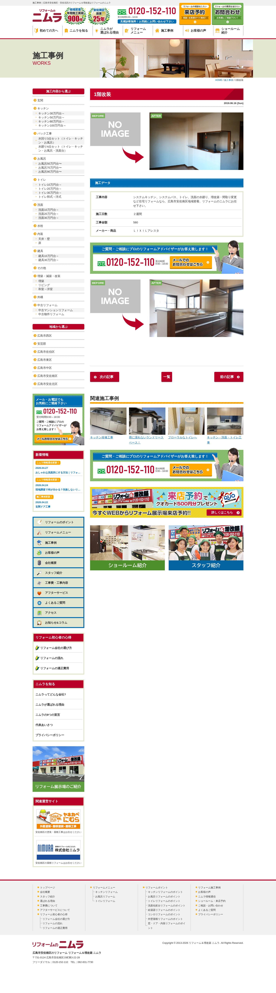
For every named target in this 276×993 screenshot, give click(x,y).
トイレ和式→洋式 (49, 196)
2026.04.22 (58, 502)
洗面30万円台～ (48, 217)
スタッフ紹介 (49, 572)
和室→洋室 (45, 289)
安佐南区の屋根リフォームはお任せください (58, 852)
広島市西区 (44, 335)
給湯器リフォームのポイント (164, 910)
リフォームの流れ (51, 658)
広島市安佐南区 (47, 375)
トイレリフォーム (105, 901)
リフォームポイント (156, 887)
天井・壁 (44, 238)
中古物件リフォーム (51, 314)
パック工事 (44, 133)
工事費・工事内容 (52, 582)
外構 (40, 297)
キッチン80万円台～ (51, 121)
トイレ (41, 179)
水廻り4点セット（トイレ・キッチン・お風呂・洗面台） (60, 148)
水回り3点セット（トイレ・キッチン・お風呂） (60, 140)
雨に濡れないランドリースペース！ (147, 426)
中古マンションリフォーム (55, 310)
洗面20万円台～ (48, 213)
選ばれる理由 (47, 901)
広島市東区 (44, 359)
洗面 (40, 204)
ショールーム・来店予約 (212, 901)
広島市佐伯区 (46, 351)
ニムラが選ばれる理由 (107, 30)
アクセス (46, 612)
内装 (40, 233)
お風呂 (41, 158)
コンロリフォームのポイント (164, 914)
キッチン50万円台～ (51, 117)
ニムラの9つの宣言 (47, 714)
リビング (44, 285)
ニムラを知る (76, 30)
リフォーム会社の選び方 (56, 647)
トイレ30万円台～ (50, 192)
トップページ (47, 887)
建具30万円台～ (48, 260)
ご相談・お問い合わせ (210, 905)
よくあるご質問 (50, 602)
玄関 (40, 100)
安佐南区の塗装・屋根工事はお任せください (58, 821)
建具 (40, 251)
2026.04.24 (58, 485)
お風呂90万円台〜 (50, 171)
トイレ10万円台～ (50, 184)
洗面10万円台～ (48, 209)
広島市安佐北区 (47, 383)
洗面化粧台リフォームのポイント (166, 905)
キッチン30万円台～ (51, 113)
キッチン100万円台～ (52, 125)
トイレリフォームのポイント (164, 901)
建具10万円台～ (48, 255)
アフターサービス (52, 592)
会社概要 (46, 562)
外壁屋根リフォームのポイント (165, 919)
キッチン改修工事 (108, 423)
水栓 (40, 225)
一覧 (166, 377)
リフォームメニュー (135, 30)
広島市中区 (44, 367)
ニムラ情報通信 (207, 896)
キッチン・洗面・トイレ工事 (225, 426)
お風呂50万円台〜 (50, 163)
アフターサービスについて (55, 910)
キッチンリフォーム (106, 892)
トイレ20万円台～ (50, 188)
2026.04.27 (58, 468)
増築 (41, 281)
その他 (41, 268)
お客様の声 (195, 30)
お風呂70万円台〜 (50, 167)
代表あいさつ (44, 725)
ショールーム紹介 (227, 30)
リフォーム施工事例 (209, 887)
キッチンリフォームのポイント (165, 892)
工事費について (49, 905)
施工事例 (164, 30)
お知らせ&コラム (51, 622)
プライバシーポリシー (49, 735)
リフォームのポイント (55, 522)
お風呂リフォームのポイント (164, 896)
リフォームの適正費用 (54, 668)
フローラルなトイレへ (186, 423)
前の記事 (227, 377)
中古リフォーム (47, 305)
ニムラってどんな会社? (50, 694)
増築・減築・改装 (48, 276)
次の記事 (106, 377)
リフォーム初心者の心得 (53, 914)
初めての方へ (46, 30)
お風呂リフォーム (105, 896)
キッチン (43, 108)
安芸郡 (41, 343)
